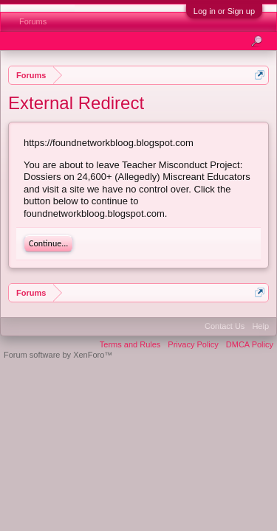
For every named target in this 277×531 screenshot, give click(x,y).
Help (260, 326)
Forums (33, 21)
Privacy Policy (193, 344)
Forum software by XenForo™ (58, 354)
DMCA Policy (249, 344)
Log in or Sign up (224, 11)
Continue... (48, 243)
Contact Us (224, 326)
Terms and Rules (130, 344)
